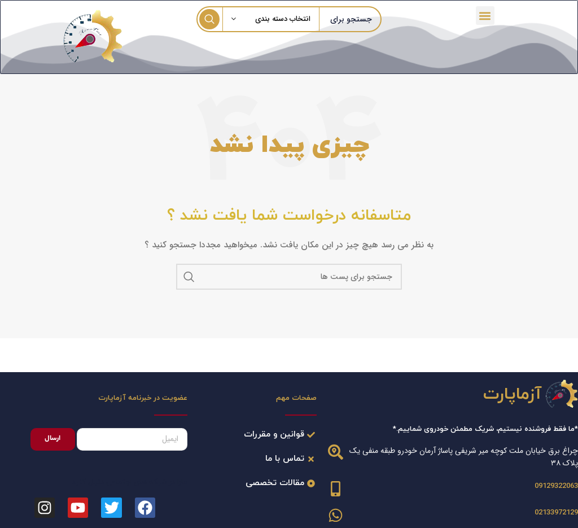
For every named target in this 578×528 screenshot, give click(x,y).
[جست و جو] (289, 276)
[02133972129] (335, 514)
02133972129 (556, 512)
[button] (485, 15)
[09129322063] (335, 487)
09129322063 (556, 485)
